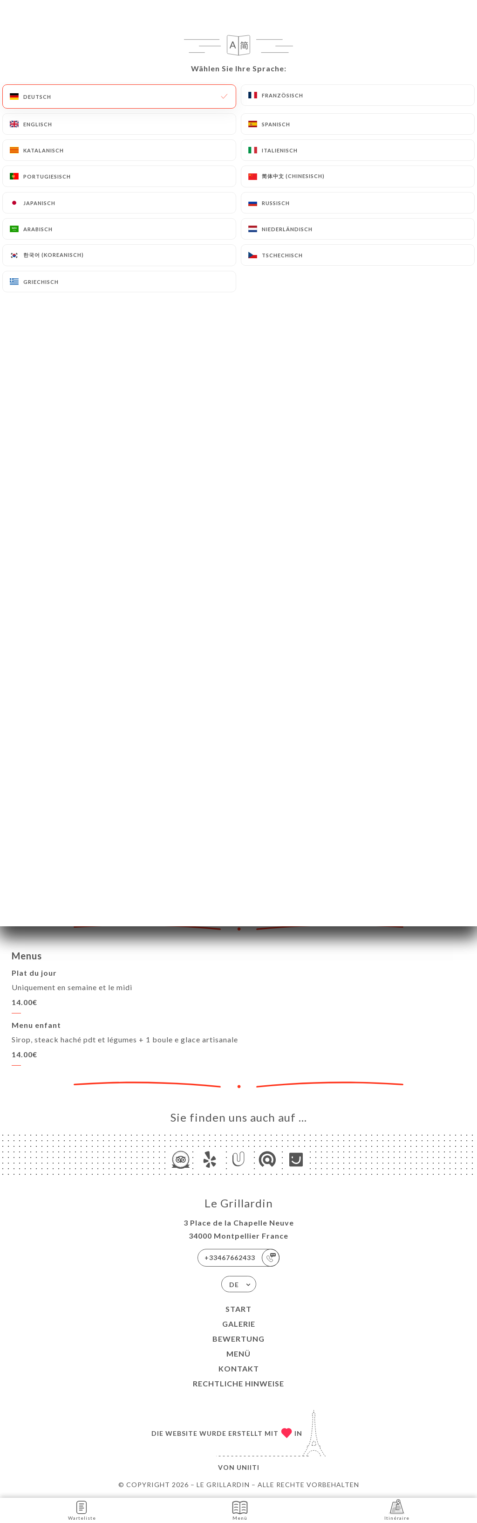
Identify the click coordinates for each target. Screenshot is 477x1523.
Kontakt (238, 1368)
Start (238, 1308)
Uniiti (248, 1467)
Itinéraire (396, 1510)
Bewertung (238, 1338)
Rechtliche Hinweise (238, 1383)
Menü (238, 1353)
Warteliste (82, 1510)
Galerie (238, 1323)
